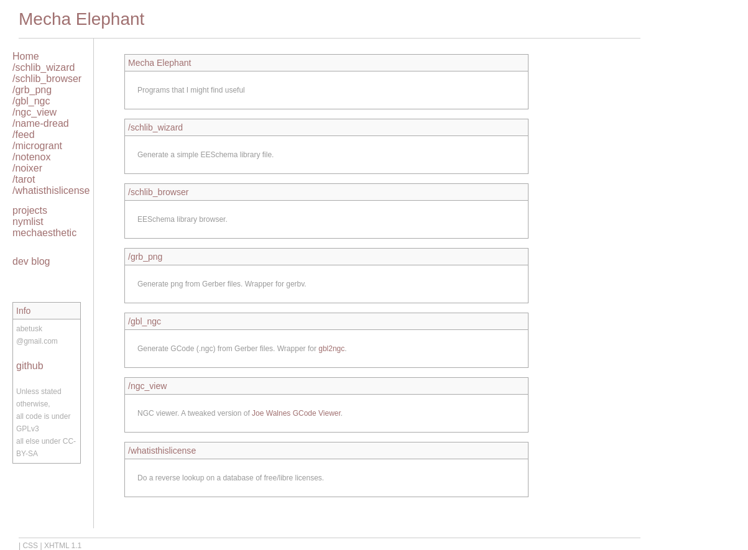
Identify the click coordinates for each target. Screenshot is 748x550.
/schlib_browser (46, 78)
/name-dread (40, 123)
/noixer (27, 168)
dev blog (31, 261)
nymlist (28, 221)
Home (25, 56)
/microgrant (37, 145)
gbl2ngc (331, 348)
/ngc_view (34, 112)
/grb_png (32, 90)
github (30, 365)
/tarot (23, 179)
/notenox (31, 157)
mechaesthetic (44, 232)
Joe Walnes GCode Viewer (296, 413)
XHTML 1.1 (62, 545)
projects (29, 210)
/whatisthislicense (51, 190)
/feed (23, 134)
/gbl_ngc (31, 101)
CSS (30, 545)
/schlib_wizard (43, 67)
